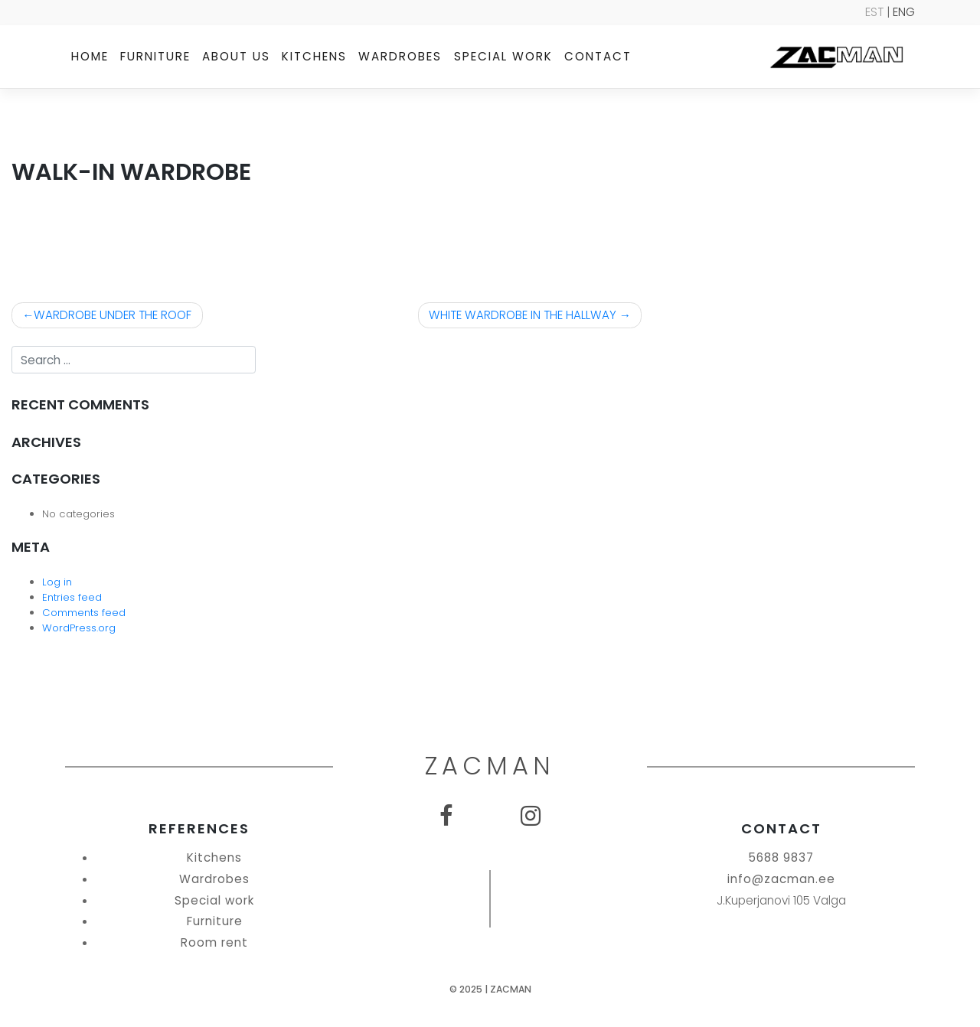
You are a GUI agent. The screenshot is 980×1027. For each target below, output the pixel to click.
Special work (503, 56)
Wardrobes (400, 56)
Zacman (510, 989)
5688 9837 (781, 857)
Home (90, 56)
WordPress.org (79, 628)
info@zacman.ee (781, 879)
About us (236, 56)
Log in (57, 582)
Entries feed (72, 597)
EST (874, 12)
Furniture (155, 56)
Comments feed (84, 612)
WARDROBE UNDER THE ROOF (112, 315)
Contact (598, 56)
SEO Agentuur (938, 1014)
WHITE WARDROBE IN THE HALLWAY (522, 315)
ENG (904, 12)
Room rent (214, 942)
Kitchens (314, 56)
